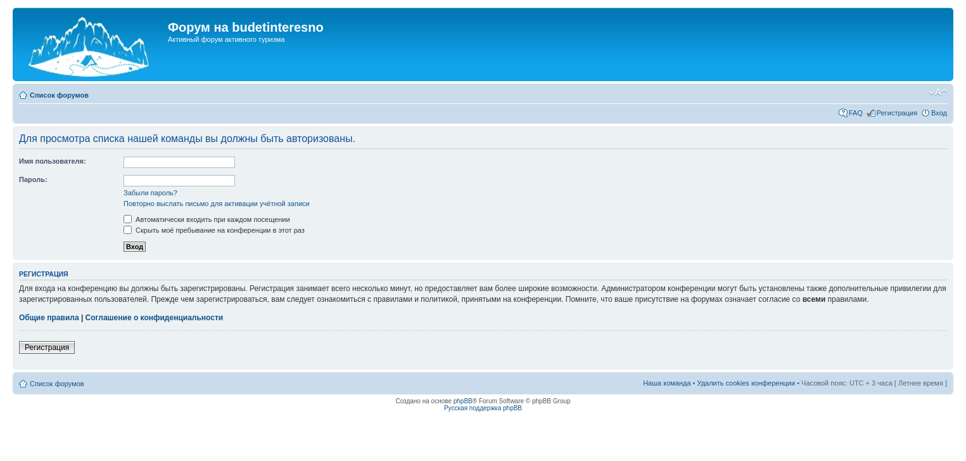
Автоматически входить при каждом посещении (207, 219)
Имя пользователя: (52, 161)
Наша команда (666, 383)
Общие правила (49, 317)
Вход (939, 113)
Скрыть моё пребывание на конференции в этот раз (214, 230)
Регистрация (897, 113)
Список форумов (59, 95)
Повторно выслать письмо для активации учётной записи (217, 203)
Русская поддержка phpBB (483, 408)
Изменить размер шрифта (938, 92)
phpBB (463, 401)
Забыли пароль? (150, 193)
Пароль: (33, 179)
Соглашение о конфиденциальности (155, 317)
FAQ (856, 113)
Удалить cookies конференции (746, 383)
